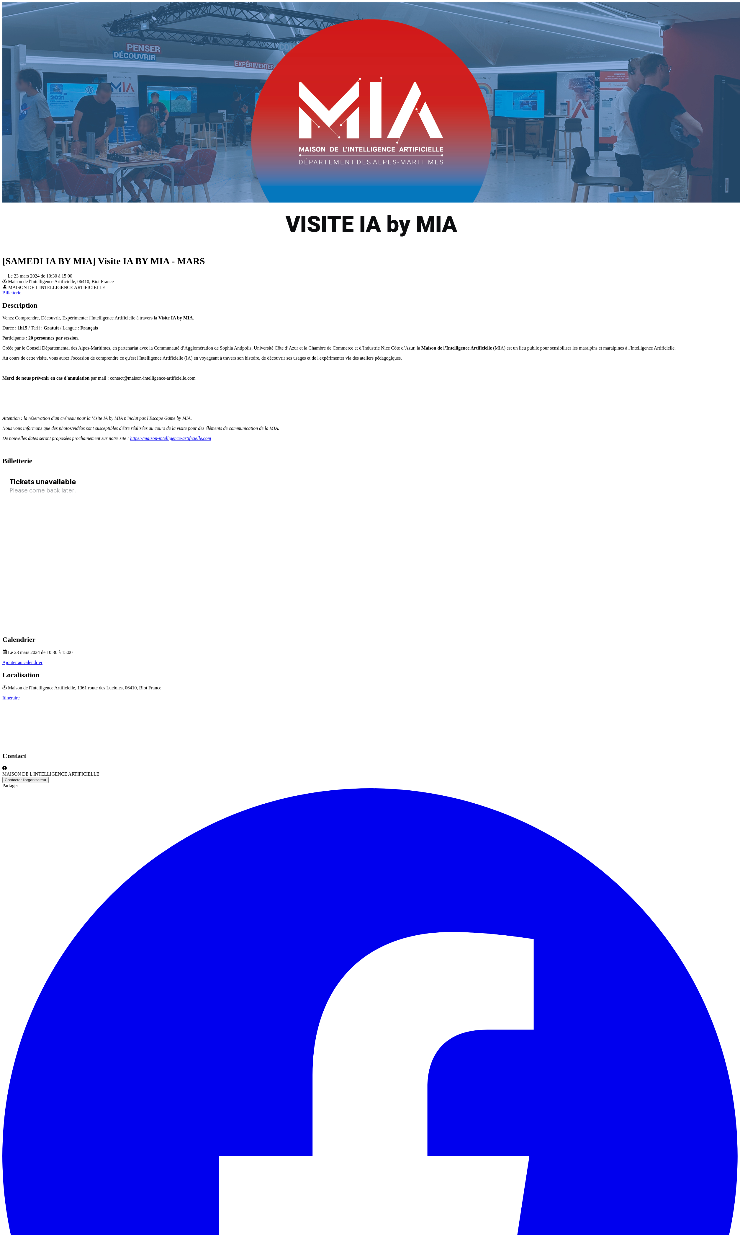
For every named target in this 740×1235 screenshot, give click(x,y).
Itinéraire (11, 697)
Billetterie (11, 292)
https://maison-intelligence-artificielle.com (170, 438)
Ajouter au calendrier (22, 662)
